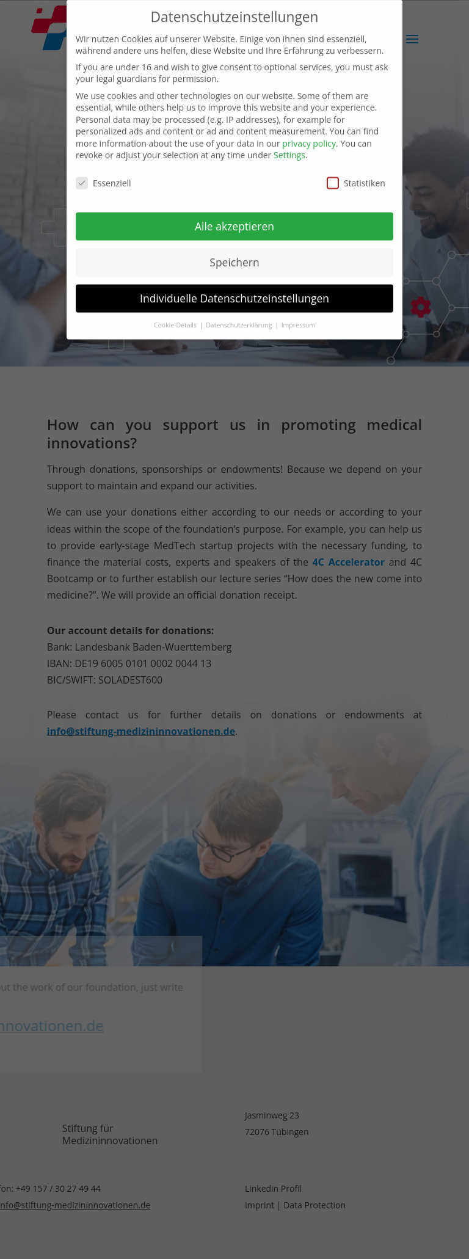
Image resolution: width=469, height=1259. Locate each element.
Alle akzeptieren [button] (234, 217)
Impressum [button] (298, 316)
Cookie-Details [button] (176, 316)
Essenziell (103, 175)
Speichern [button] (234, 253)
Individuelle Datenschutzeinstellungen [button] (234, 289)
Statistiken (356, 175)
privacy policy (309, 134)
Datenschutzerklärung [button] (240, 316)
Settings (289, 147)
